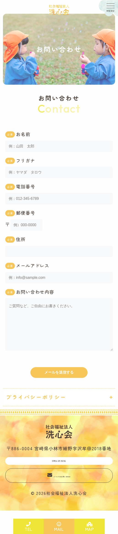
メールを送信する (59, 381)
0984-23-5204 (59, 473)
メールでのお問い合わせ (62, 491)
